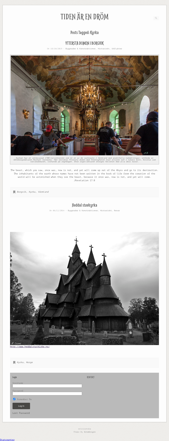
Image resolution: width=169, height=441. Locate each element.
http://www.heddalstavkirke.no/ (30, 346)
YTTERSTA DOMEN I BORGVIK (84, 43)
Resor (117, 211)
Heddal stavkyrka (84, 205)
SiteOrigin (90, 432)
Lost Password (21, 413)
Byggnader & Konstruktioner (81, 49)
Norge (29, 362)
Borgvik (21, 192)
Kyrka (32, 192)
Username (18, 383)
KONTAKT (90, 377)
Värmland (43, 192)
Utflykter (117, 49)
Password (18, 391)
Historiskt (103, 49)
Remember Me (22, 399)
